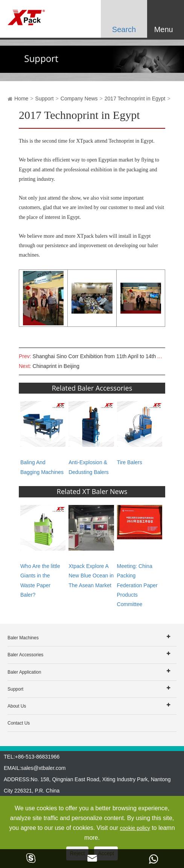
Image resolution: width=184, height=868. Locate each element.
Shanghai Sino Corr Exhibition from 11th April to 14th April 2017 (107, 356)
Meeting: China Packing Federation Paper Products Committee (137, 585)
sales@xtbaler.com (43, 768)
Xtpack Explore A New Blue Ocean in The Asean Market (91, 575)
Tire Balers (129, 462)
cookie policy (135, 828)
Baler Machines (23, 637)
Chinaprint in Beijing (56, 366)
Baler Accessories (25, 654)
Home (21, 98)
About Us (17, 706)
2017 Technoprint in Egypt (135, 98)
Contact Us (19, 723)
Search (124, 29)
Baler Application (24, 672)
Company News (79, 98)
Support (44, 98)
